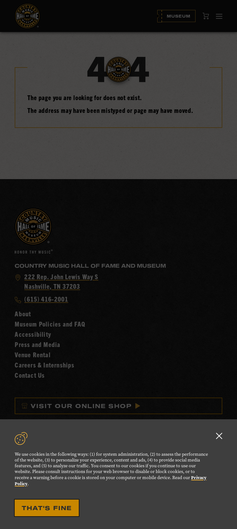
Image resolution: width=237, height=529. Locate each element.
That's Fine (47, 507)
